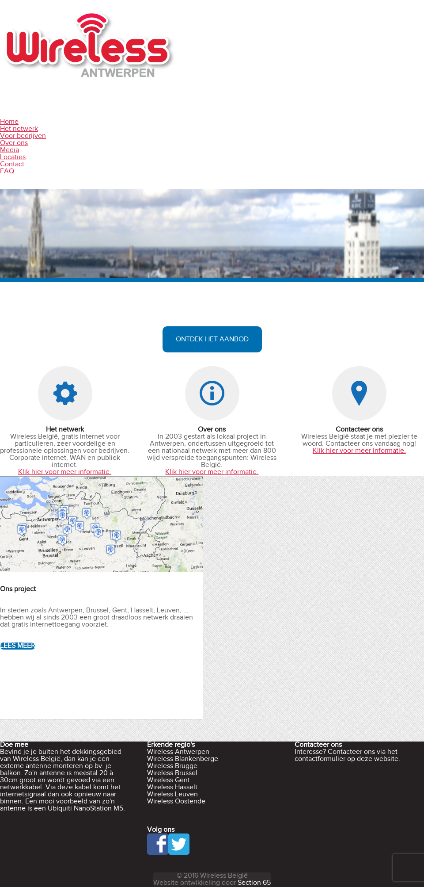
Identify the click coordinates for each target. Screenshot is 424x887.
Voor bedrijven (23, 136)
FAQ (7, 171)
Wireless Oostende (176, 801)
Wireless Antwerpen (178, 752)
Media (9, 150)
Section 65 (254, 883)
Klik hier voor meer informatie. (64, 472)
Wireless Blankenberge (182, 759)
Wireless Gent (168, 780)
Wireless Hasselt (172, 787)
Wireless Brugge (172, 766)
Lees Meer (17, 646)
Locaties (13, 157)
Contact (12, 164)
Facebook (157, 844)
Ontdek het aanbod (212, 339)
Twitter (178, 844)
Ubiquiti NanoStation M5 (85, 808)
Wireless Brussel (172, 773)
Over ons (14, 143)
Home (9, 122)
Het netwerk (19, 129)
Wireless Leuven (172, 794)
